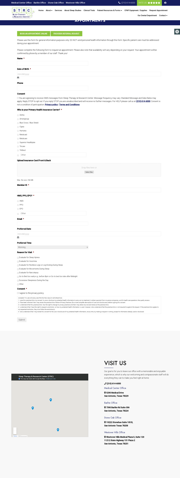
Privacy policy (51, 109)
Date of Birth (24, 74)
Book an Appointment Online (33, 38)
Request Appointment (158, 10)
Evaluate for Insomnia (28, 266)
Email (20, 223)
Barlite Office (40, 2)
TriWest (23, 155)
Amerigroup (24, 123)
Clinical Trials (89, 10)
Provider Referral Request (66, 38)
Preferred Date (24, 233)
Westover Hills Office (75, 2)
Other (21, 289)
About (48, 10)
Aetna (22, 120)
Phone (20, 88)
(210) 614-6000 (128, 2)
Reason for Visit (25, 257)
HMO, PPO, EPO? (25, 200)
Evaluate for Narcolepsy (28, 277)
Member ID (23, 189)
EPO (21, 213)
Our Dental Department (147, 15)
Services (58, 10)
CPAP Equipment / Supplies (135, 10)
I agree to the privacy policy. (31, 298)
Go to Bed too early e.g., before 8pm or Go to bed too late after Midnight (48, 281)
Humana (23, 135)
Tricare (22, 151)
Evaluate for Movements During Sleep (34, 273)
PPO (21, 209)
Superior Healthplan (27, 147)
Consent (21, 98)
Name (20, 63)
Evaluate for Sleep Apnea (29, 262)
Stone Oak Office (56, 2)
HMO (22, 205)
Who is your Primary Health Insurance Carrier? (39, 114)
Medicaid (23, 139)
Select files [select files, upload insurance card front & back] (89, 177)
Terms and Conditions (69, 109)
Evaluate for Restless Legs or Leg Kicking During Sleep (41, 270)
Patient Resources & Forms (108, 10)
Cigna (22, 131)
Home (41, 10)
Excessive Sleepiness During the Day (33, 285)
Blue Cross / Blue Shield (29, 127)
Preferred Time (24, 247)
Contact (162, 15)
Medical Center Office (21, 2)
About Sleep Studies (72, 10)
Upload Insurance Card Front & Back (34, 165)
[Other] (53, 159)
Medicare (23, 143)
